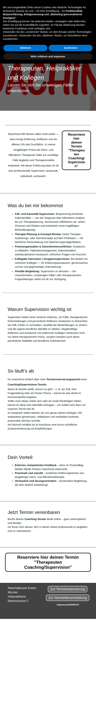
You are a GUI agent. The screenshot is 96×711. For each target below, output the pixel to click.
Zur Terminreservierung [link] (67, 589)
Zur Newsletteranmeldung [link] (67, 598)
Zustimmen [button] (70, 47)
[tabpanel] (48, 69)
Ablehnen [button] (25, 47)
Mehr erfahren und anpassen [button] (48, 56)
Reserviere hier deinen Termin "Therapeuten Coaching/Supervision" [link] (76, 150)
